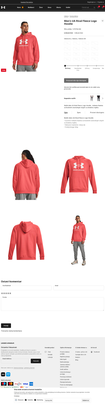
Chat (49, 352)
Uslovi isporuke (64, 379)
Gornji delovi (74, 16)
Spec (79, 112)
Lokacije (50, 357)
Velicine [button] (74, 39)
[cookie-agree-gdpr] (86, 400)
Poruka (5, 297)
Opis (66, 112)
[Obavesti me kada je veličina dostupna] (67, 43)
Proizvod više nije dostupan (76, 80)
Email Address (7, 359)
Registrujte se (91, 2)
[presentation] (16, 317)
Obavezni (20, 400)
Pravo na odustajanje (66, 385)
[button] (102, 25)
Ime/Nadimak (7, 285)
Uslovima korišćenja (18, 367)
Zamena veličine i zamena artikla (65, 366)
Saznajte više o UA (80, 354)
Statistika (30, 400)
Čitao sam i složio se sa (18, 368)
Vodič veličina (64, 369)
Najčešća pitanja (65, 356)
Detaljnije (16, 396)
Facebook (97, 352)
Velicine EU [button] (67, 39)
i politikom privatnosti (29, 367)
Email (56, 285)
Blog (76, 360)
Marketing (40, 400)
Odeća (66, 16)
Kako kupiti (63, 359)
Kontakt (50, 354)
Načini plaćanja (64, 362)
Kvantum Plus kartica (27, 2)
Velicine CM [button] (82, 39)
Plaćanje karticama (65, 382)
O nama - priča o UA (81, 352)
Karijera (77, 357)
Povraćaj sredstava (65, 377)
